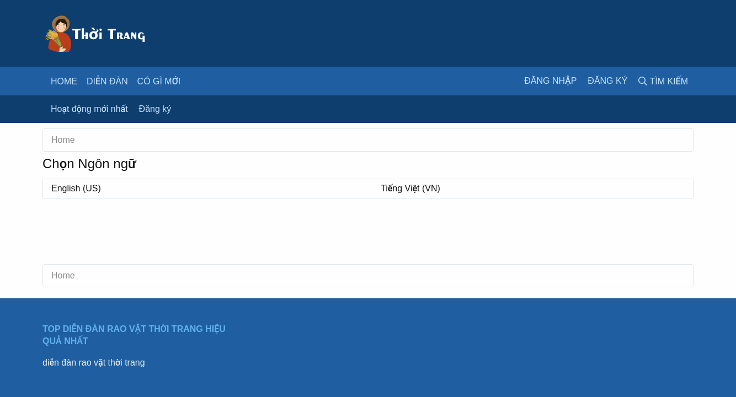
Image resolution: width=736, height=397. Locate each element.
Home (64, 81)
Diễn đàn (107, 81)
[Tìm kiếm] (663, 81)
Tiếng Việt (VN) (410, 188)
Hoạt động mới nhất (89, 109)
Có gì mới (159, 81)
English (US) (76, 188)
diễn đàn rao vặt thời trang (93, 362)
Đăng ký (155, 109)
